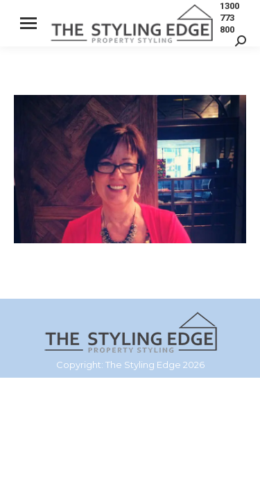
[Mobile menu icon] (28, 23)
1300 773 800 (229, 18)
